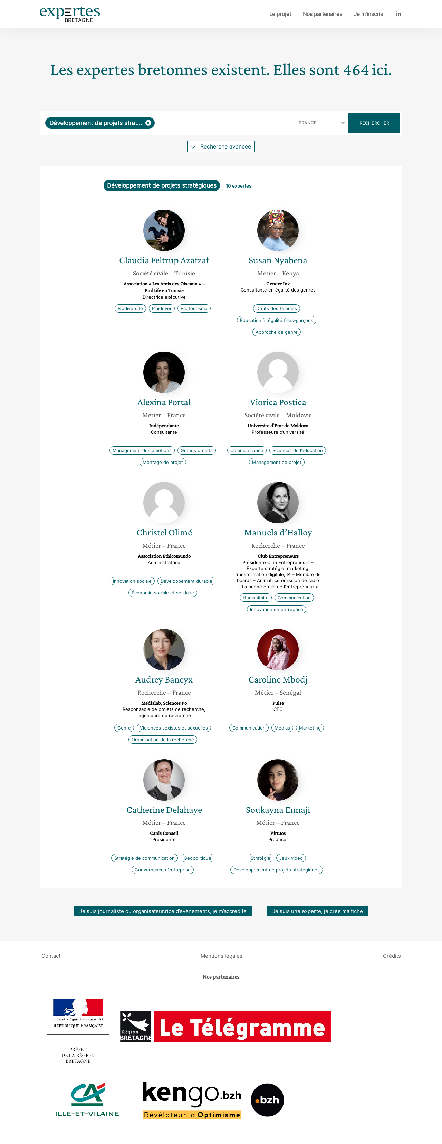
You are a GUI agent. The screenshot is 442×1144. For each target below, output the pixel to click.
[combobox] (165, 123)
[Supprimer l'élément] (148, 123)
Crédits (392, 956)
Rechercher (374, 123)
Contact (50, 956)
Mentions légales (221, 956)
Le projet (280, 14)
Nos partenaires (322, 14)
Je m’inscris (368, 14)
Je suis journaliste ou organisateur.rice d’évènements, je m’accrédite (163, 911)
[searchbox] (219, 123)
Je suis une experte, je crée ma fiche (317, 911)
